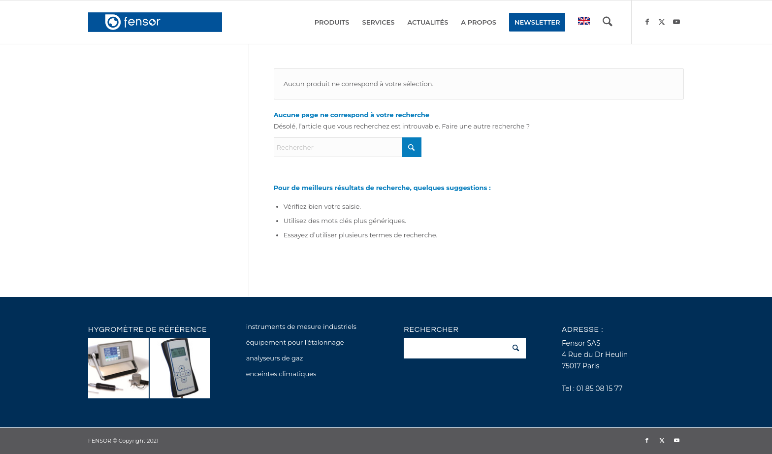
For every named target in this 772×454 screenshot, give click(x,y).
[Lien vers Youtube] (676, 21)
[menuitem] (332, 22)
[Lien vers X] (661, 21)
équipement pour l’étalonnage (295, 342)
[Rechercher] (607, 22)
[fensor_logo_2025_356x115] (155, 22)
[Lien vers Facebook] (647, 21)
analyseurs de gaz (274, 358)
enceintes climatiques (281, 374)
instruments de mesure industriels (301, 326)
